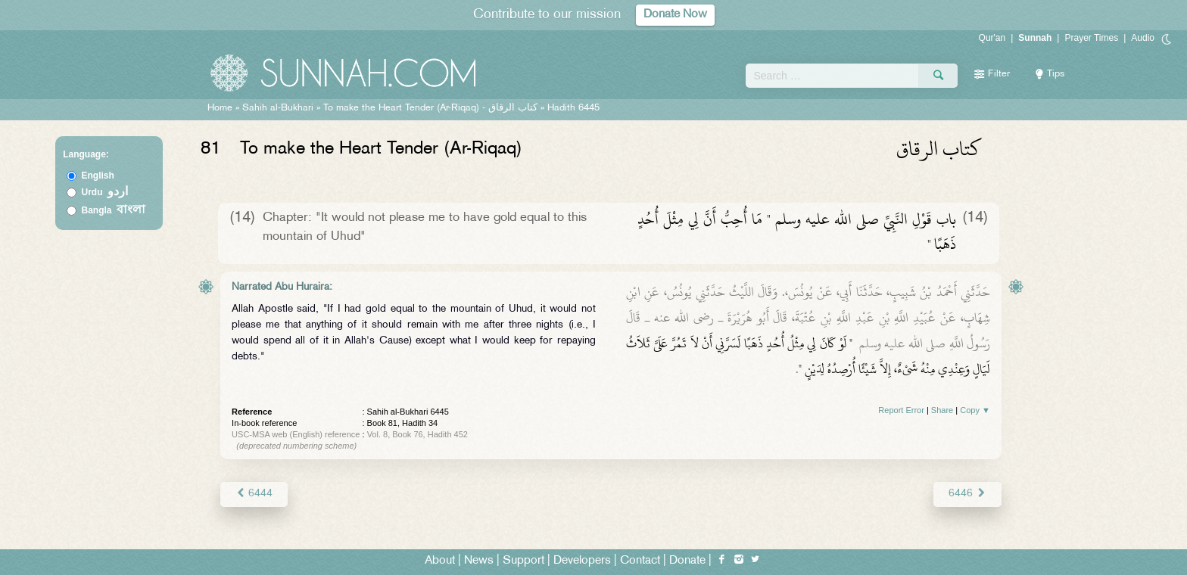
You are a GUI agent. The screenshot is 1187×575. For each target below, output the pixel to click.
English (98, 175)
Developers (582, 561)
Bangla (114, 210)
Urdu (105, 192)
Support (523, 561)
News (479, 561)
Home (219, 108)
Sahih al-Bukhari (277, 108)
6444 (254, 494)
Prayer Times (1091, 38)
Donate (687, 561)
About (440, 561)
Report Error (901, 410)
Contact (640, 561)
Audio (1142, 38)
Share (942, 410)
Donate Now (675, 14)
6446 (967, 494)
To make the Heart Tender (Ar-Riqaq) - (430, 108)
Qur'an (992, 38)
